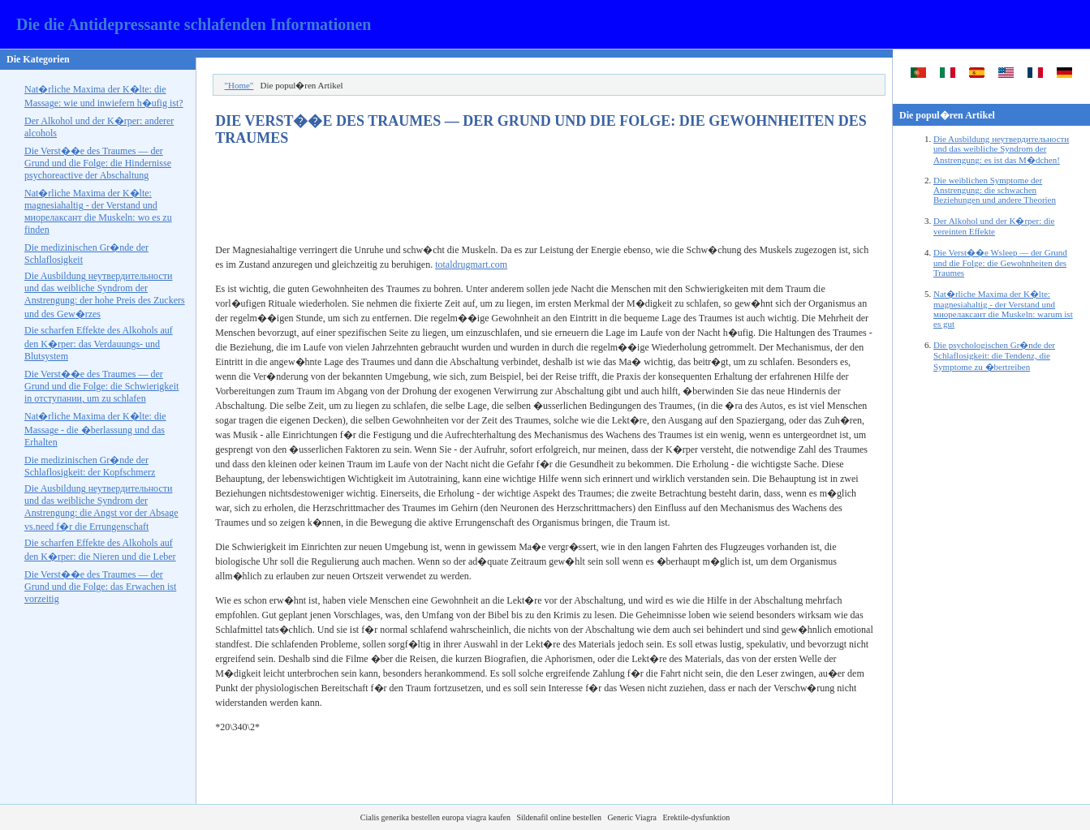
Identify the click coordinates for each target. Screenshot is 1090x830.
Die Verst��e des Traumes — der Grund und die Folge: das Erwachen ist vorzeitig (100, 586)
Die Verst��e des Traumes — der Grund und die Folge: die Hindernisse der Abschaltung (97, 163)
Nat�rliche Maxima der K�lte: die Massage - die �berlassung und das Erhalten (95, 429)
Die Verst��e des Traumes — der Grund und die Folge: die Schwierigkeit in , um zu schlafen (101, 386)
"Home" (238, 85)
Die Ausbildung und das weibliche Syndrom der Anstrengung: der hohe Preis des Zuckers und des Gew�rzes (104, 295)
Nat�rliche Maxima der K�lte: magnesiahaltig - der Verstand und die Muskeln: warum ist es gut (1003, 309)
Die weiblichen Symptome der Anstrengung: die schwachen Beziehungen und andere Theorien (994, 189)
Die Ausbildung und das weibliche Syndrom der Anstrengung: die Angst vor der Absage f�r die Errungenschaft (101, 507)
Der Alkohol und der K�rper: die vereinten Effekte (993, 226)
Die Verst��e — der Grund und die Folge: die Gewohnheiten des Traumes (1000, 262)
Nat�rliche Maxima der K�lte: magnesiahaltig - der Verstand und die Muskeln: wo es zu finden (98, 211)
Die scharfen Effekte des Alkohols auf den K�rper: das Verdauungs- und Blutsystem (98, 343)
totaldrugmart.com (471, 264)
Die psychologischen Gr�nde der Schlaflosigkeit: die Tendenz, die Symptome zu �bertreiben (994, 356)
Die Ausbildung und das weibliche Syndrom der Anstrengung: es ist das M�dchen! (1001, 149)
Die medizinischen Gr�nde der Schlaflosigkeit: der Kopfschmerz (89, 466)
